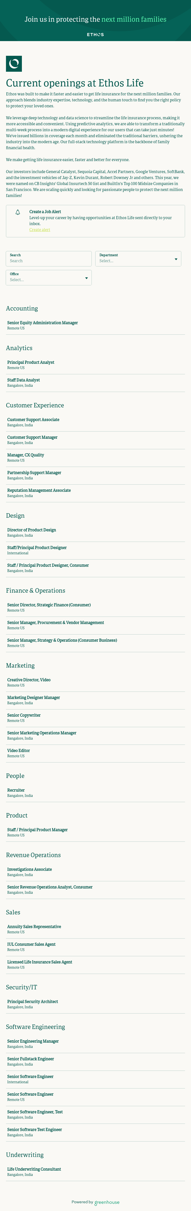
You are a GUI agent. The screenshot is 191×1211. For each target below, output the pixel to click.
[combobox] (99, 261)
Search (15, 255)
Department (108, 255)
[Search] (49, 262)
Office (14, 274)
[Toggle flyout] (176, 259)
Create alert (39, 230)
